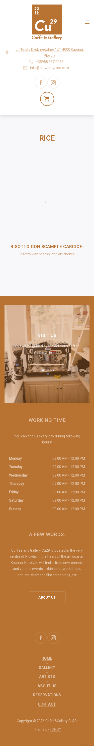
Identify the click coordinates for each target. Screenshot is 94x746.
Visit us (47, 335)
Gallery (47, 370)
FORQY (55, 729)
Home (47, 658)
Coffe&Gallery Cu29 (61, 721)
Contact (47, 704)
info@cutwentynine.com (49, 68)
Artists (47, 677)
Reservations (47, 695)
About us (47, 597)
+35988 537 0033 (49, 62)
